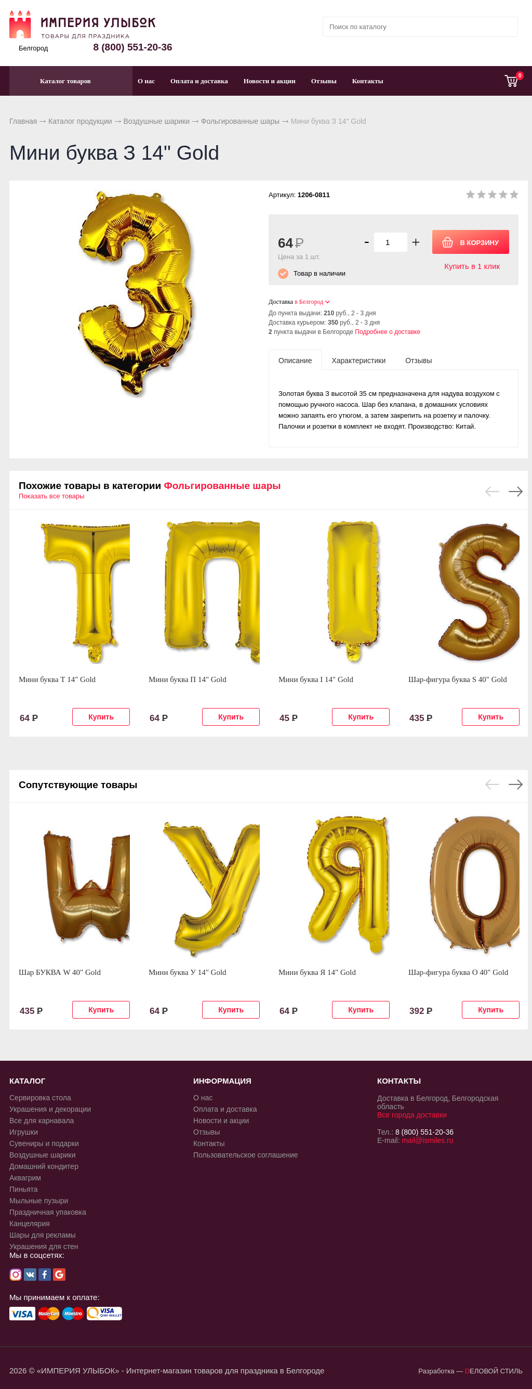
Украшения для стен (43, 1246)
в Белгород (309, 301)
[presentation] (295, 360)
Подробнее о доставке (387, 332)
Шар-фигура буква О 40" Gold (458, 972)
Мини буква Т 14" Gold (57, 679)
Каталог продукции (80, 121)
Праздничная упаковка (47, 1212)
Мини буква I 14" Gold (315, 679)
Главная (23, 121)
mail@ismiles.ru (427, 1140)
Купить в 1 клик (472, 266)
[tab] (295, 360)
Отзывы (324, 81)
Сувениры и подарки (44, 1143)
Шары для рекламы (42, 1235)
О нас (146, 81)
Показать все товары (52, 496)
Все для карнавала (41, 1120)
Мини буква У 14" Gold (188, 972)
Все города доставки (412, 1115)
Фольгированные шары (240, 121)
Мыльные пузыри (38, 1201)
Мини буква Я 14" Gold (317, 972)
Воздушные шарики (156, 121)
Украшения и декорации (50, 1109)
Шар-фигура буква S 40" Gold (457, 679)
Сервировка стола (40, 1098)
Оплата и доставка (199, 81)
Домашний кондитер (43, 1166)
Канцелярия (29, 1223)
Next (516, 491)
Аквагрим (25, 1178)
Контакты (367, 81)
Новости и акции (270, 81)
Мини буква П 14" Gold (188, 679)
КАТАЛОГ (27, 1080)
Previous (492, 491)
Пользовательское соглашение (245, 1155)
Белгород (33, 48)
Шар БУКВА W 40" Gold (60, 972)
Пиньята (23, 1189)
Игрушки (23, 1132)
